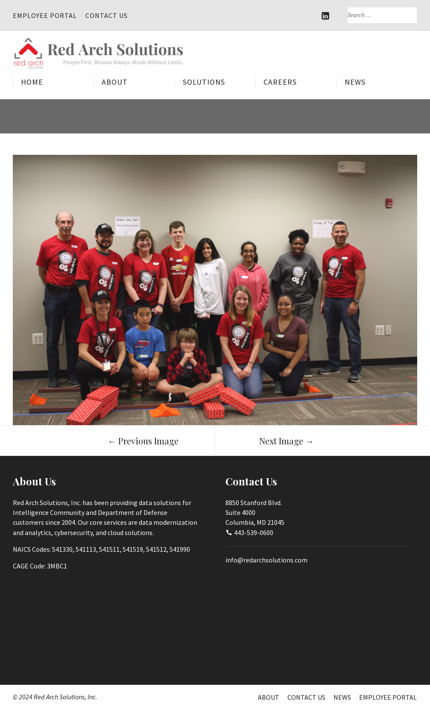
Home (32, 82)
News (355, 82)
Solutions (204, 82)
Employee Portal (45, 15)
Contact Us (106, 15)
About (115, 82)
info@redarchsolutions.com (266, 560)
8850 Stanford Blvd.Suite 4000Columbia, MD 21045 (254, 512)
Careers (280, 82)
